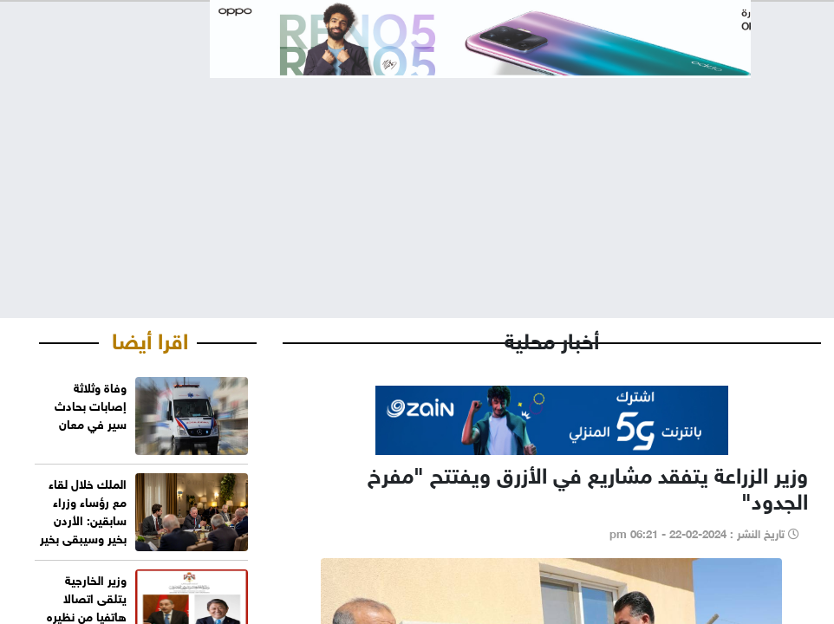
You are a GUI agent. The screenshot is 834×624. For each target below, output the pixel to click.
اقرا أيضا (150, 338)
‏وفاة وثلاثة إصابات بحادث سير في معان (91, 404)
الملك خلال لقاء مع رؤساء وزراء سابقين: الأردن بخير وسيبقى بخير (83, 509)
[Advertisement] (417, 183)
